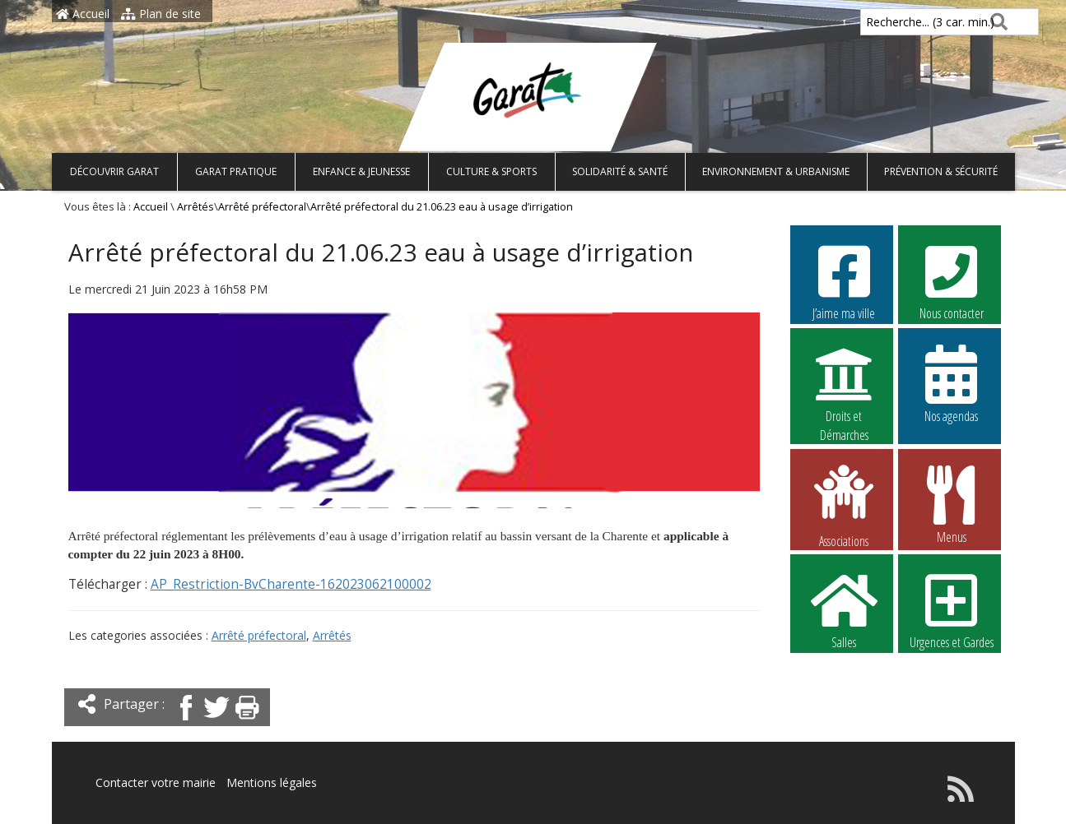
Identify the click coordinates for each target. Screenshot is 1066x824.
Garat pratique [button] (236, 171)
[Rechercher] (995, 22)
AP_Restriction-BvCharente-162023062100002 (291, 584)
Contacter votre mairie (155, 782)
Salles (844, 609)
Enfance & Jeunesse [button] (361, 171)
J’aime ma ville (844, 280)
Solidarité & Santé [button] (620, 171)
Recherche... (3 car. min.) (902, 22)
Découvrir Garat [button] (114, 171)
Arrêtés (195, 207)
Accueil (82, 13)
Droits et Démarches (844, 384)
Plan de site (161, 13)
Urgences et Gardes (951, 609)
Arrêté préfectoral (262, 207)
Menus (951, 504)
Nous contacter (951, 280)
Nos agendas (951, 383)
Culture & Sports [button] (491, 171)
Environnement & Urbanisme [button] (776, 171)
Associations (844, 505)
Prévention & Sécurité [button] (941, 171)
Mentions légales (271, 782)
